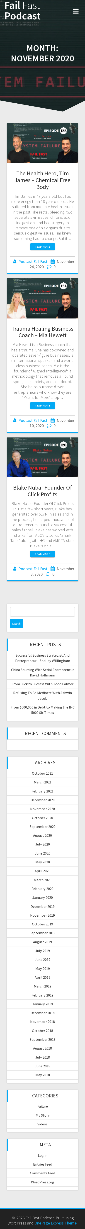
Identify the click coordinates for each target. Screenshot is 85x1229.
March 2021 (42, 782)
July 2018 (42, 1057)
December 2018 (43, 1013)
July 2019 (42, 950)
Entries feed (42, 1164)
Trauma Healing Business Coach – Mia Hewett (42, 332)
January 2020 (42, 897)
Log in (42, 1155)
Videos (42, 1124)
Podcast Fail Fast (32, 261)
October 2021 (42, 773)
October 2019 (42, 924)
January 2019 (42, 1004)
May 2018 (42, 1075)
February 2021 (42, 791)
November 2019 (42, 915)
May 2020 (42, 862)
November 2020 (42, 808)
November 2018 (42, 1021)
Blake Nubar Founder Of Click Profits (42, 491)
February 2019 (42, 995)
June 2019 (42, 959)
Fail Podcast (22, 10)
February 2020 (42, 888)
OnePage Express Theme (55, 1223)
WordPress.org (42, 1182)
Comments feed (42, 1173)
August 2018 (42, 1048)
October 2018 (42, 1030)
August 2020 (42, 835)
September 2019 (43, 933)
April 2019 (42, 977)
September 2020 (43, 826)
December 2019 (43, 906)
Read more (42, 246)
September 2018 (43, 1039)
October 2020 (42, 817)
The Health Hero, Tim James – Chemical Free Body (42, 180)
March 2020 (42, 880)
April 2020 (42, 871)
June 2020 (42, 853)
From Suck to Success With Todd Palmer (42, 684)
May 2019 (42, 968)
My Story (43, 1115)
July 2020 (42, 844)
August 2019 (42, 942)
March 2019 (42, 986)
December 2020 (43, 800)
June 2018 (42, 1066)
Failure (42, 1106)
